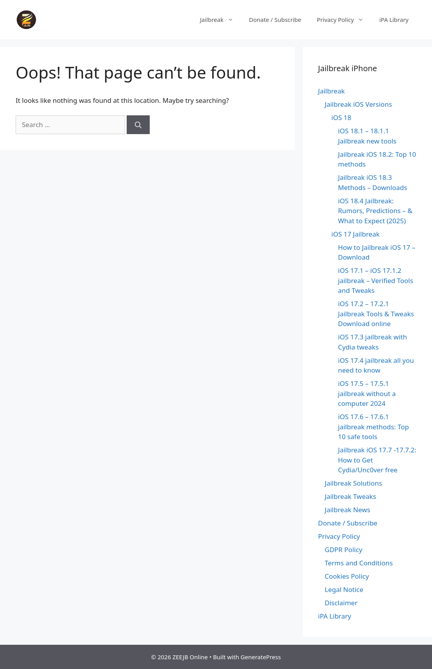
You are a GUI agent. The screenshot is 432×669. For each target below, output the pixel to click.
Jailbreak (220, 19)
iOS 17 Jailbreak (356, 234)
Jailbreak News (347, 509)
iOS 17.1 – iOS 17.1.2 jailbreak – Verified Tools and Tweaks (375, 280)
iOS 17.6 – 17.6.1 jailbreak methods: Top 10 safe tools (373, 426)
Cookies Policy (347, 576)
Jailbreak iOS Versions (358, 104)
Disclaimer (341, 602)
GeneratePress (260, 657)
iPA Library (394, 19)
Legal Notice (344, 589)
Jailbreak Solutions (353, 483)
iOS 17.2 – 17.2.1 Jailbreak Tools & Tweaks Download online (376, 313)
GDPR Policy (343, 549)
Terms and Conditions (359, 562)
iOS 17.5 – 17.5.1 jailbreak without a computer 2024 (367, 393)
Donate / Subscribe (275, 19)
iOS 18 (341, 117)
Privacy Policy (344, 19)
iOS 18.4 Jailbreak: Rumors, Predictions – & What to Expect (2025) (375, 210)
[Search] (138, 124)
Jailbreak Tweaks (350, 496)
